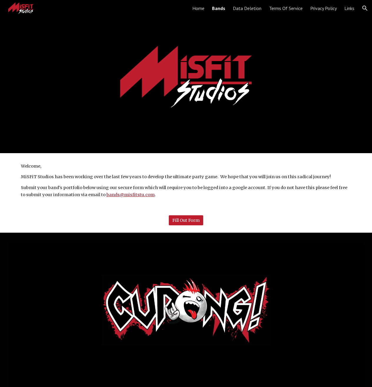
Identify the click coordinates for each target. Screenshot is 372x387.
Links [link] (349, 8)
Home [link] (198, 8)
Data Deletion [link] (247, 8)
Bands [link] (218, 8)
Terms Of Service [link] (286, 8)
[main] (186, 180)
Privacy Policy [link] (323, 8)
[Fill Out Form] (186, 220)
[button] (365, 8)
